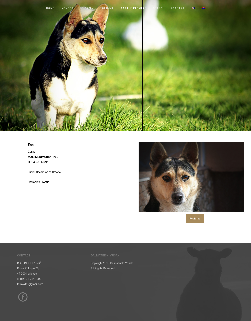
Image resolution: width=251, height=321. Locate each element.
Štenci (158, 8)
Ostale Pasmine (133, 8)
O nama (87, 8)
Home (50, 8)
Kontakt (178, 8)
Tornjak (107, 8)
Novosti (68, 8)
